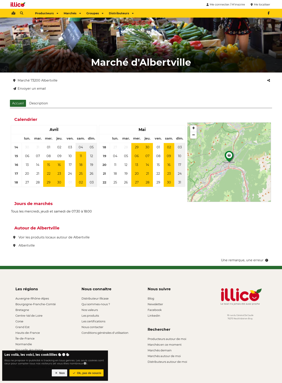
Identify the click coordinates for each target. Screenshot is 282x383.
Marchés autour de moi (164, 356)
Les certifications (93, 321)
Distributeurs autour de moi (167, 361)
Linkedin (154, 315)
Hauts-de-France (27, 332)
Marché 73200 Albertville (35, 80)
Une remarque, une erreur (245, 260)
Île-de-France (25, 338)
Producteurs (46, 13)
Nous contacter (92, 327)
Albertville (24, 245)
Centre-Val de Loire (29, 315)
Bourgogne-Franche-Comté (35, 304)
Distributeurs (121, 13)
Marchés (72, 13)
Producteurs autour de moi (167, 339)
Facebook (155, 310)
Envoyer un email (29, 89)
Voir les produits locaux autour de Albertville (51, 237)
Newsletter (155, 304)
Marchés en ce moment (165, 344)
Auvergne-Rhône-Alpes (32, 298)
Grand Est (22, 327)
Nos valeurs (90, 310)
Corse (19, 321)
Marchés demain (160, 350)
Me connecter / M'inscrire (225, 4)
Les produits (90, 315)
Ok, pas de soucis (86, 373)
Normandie (23, 344)
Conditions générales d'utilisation (105, 332)
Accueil (18, 103)
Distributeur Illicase (95, 298)
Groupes (94, 13)
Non (59, 373)
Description (38, 103)
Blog (151, 298)
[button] (229, 157)
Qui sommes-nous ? (96, 304)
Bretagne (22, 310)
